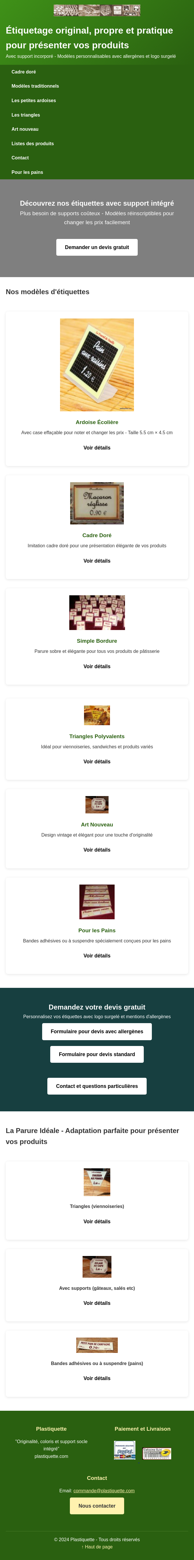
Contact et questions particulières (97, 1086)
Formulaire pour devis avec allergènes (97, 1031)
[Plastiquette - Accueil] (97, 14)
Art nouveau (25, 129)
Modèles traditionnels (35, 86)
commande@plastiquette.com (104, 1490)
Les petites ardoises (34, 100)
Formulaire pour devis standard (97, 1054)
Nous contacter (97, 1506)
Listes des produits (33, 143)
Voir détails (97, 448)
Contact (20, 157)
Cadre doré (24, 71)
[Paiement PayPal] (125, 1460)
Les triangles (26, 115)
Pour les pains (27, 172)
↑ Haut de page (97, 1546)
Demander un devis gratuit (97, 247)
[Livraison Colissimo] (156, 1460)
